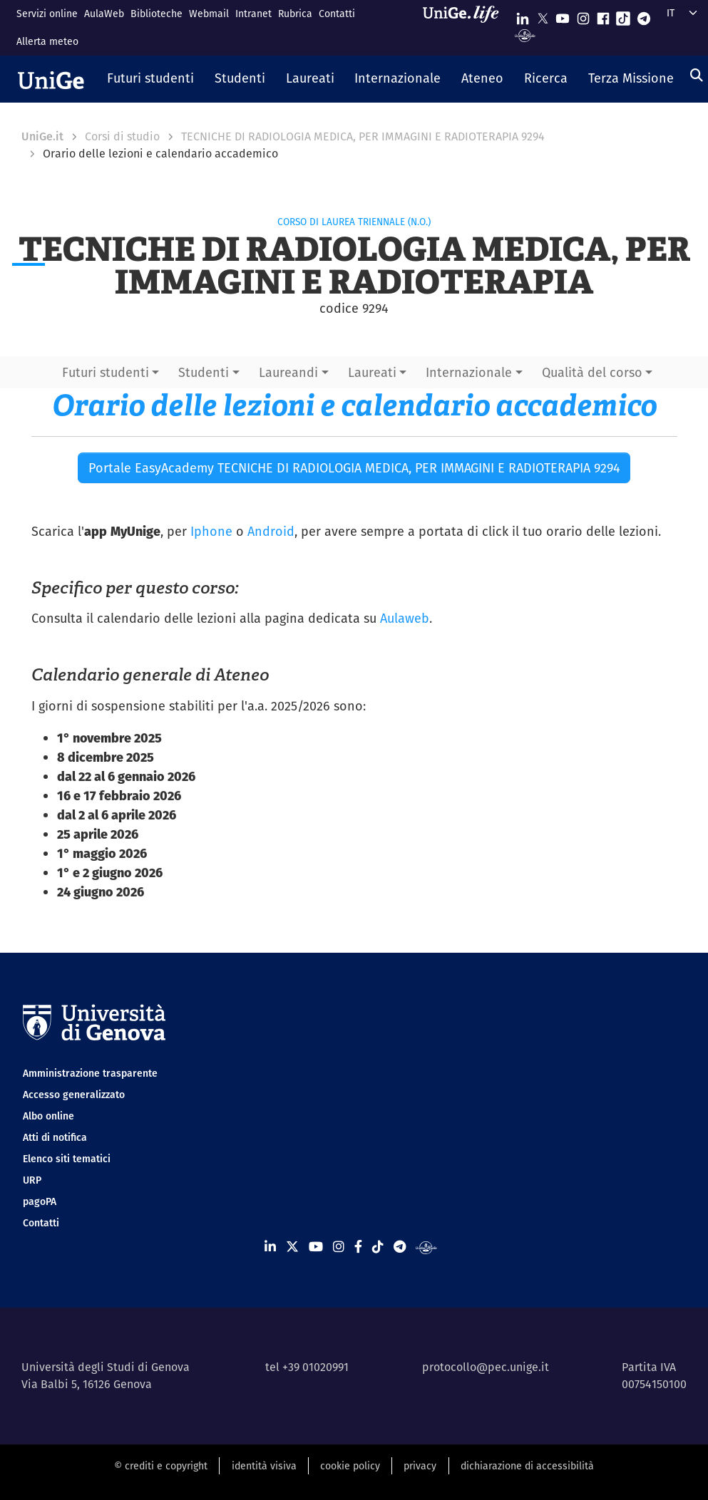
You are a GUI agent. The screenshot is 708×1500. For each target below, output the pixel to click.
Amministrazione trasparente (90, 1073)
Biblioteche (156, 13)
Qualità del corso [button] (592, 372)
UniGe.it (42, 136)
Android (270, 531)
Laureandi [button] (288, 372)
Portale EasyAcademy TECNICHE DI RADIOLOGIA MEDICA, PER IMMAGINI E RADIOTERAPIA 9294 (354, 468)
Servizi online (47, 13)
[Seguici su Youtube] (562, 15)
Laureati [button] (372, 372)
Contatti (337, 13)
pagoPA (39, 1201)
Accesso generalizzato (74, 1094)
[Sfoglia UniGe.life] (465, 27)
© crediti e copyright (160, 1466)
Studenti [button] (203, 372)
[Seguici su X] (542, 15)
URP (32, 1180)
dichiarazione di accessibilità (527, 1466)
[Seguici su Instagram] (583, 15)
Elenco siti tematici (67, 1159)
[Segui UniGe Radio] (525, 34)
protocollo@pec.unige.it (485, 1367)
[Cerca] (696, 75)
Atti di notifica (55, 1137)
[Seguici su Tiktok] (623, 15)
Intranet (253, 13)
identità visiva (264, 1466)
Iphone (211, 531)
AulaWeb (104, 13)
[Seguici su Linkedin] (522, 15)
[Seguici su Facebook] (603, 15)
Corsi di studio (122, 136)
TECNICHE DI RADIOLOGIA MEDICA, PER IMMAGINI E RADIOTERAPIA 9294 (363, 136)
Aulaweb (404, 618)
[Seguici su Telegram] (644, 15)
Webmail (209, 13)
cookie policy (350, 1466)
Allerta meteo (47, 41)
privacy (420, 1466)
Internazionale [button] (469, 372)
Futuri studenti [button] (105, 372)
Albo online (48, 1116)
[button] (151, 79)
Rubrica (295, 13)
